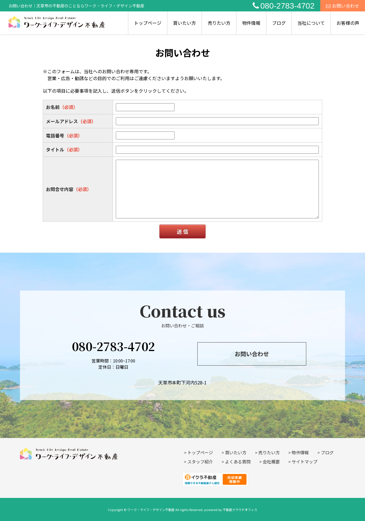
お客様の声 (347, 22)
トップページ (147, 22)
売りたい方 (219, 22)
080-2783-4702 (284, 5)
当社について (311, 22)
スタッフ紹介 (200, 462)
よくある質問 (238, 462)
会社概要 (271, 462)
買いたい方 (184, 22)
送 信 (182, 231)
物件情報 (251, 22)
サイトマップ (304, 462)
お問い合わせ (342, 5)
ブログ (279, 22)
